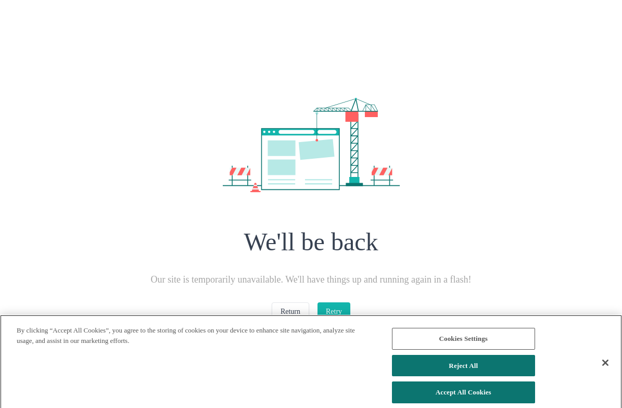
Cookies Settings (463, 343)
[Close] (605, 367)
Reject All (463, 370)
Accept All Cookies (463, 397)
